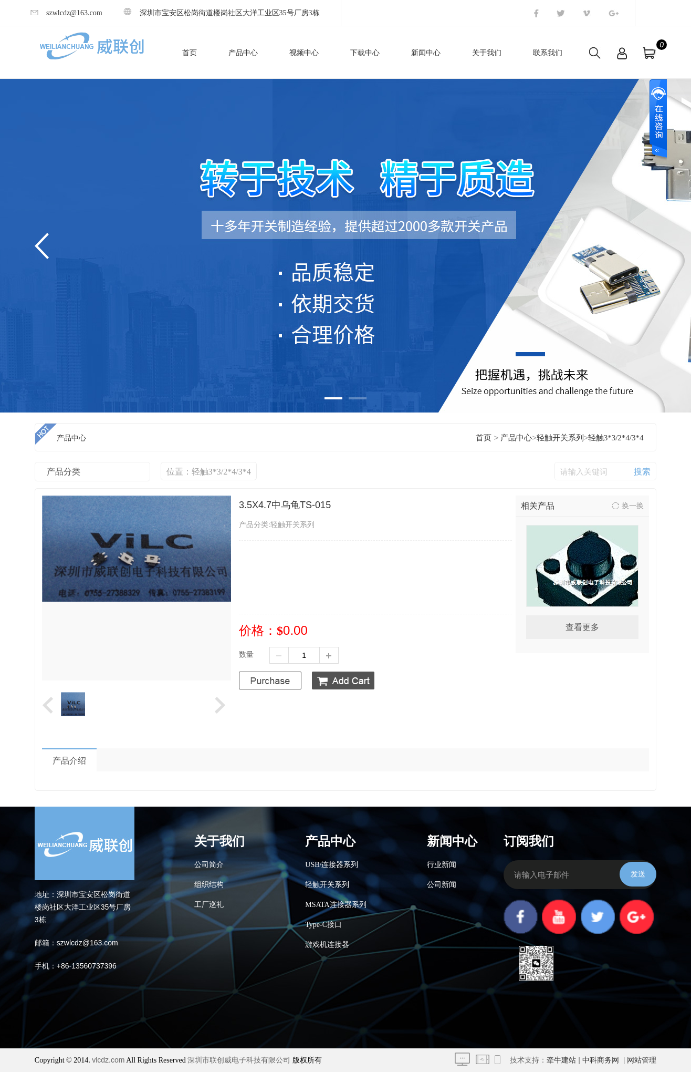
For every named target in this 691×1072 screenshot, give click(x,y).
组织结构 (209, 885)
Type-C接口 (323, 925)
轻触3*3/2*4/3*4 (616, 438)
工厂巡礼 (209, 905)
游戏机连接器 (327, 945)
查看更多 (582, 627)
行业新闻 (441, 865)
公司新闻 (441, 885)
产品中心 (243, 53)
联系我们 (547, 53)
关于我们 (486, 53)
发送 (638, 874)
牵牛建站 (561, 1060)
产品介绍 (69, 760)
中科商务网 (600, 1060)
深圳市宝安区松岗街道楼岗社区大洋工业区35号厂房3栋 (221, 13)
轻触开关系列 (560, 438)
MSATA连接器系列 (335, 905)
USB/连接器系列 (331, 865)
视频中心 (304, 53)
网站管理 (641, 1060)
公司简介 (209, 865)
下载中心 (365, 53)
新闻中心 (426, 53)
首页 (189, 53)
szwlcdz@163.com (66, 13)
